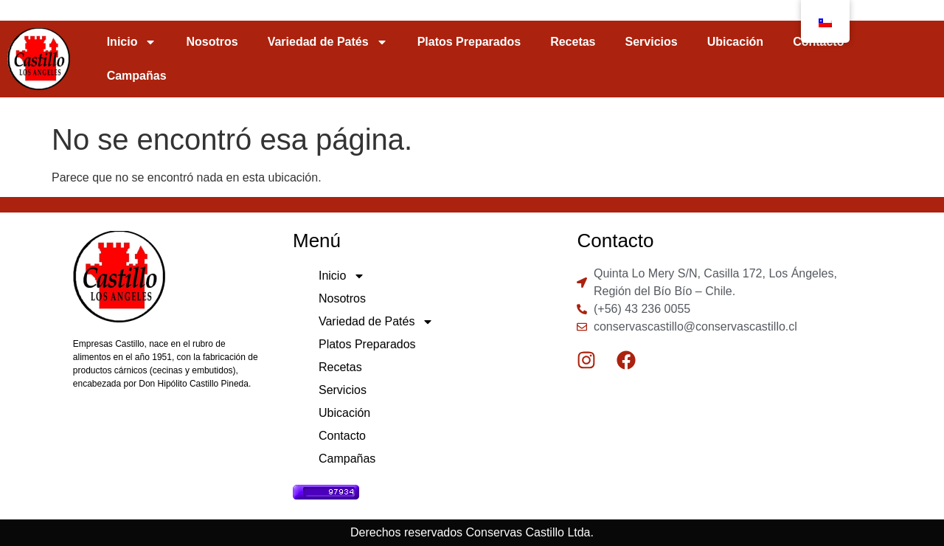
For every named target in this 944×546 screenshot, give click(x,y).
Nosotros (211, 41)
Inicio (132, 42)
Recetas (572, 41)
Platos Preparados (469, 41)
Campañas (137, 75)
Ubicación (735, 41)
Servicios (651, 41)
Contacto (342, 435)
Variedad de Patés (328, 42)
